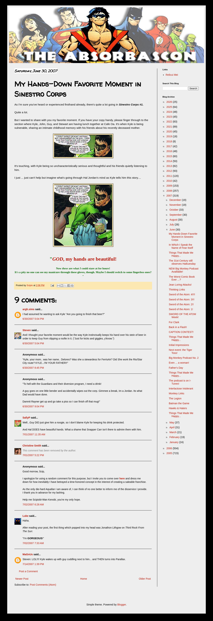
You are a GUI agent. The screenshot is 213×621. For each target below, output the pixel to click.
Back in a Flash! (178, 327)
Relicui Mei (172, 74)
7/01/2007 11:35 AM (34, 434)
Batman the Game (179, 403)
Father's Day (176, 367)
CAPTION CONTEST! (181, 332)
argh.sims (28, 309)
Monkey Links (176, 393)
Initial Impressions (179, 345)
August (173, 219)
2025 (169, 106)
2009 (169, 185)
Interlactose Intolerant (181, 388)
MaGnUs (28, 554)
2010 (169, 180)
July (172, 224)
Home (83, 578)
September (175, 214)
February (174, 437)
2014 (169, 161)
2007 (169, 195)
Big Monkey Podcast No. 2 (184, 357)
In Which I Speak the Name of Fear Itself (181, 246)
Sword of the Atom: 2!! (181, 304)
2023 (169, 116)
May (172, 422)
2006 (169, 448)
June (172, 229)
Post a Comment (28, 571)
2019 (169, 136)
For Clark (174, 322)
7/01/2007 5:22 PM (33, 455)
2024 (169, 111)
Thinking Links (177, 289)
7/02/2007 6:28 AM (33, 504)
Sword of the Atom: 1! (181, 309)
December (175, 200)
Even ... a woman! (179, 362)
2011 (169, 175)
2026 (169, 101)
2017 (169, 146)
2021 (169, 126)
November (175, 204)
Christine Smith (32, 445)
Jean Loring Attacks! (180, 284)
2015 (169, 156)
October (174, 209)
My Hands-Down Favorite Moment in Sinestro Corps (183, 236)
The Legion (175, 398)
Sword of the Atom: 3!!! (181, 299)
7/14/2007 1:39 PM (33, 564)
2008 (169, 190)
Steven (27, 330)
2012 (169, 170)
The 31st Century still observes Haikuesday (182, 262)
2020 (169, 131)
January (174, 442)
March (173, 432)
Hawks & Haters (178, 408)
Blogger (121, 604)
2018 (169, 141)
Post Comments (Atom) (43, 584)
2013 (169, 166)
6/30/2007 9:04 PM (33, 406)
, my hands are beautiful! (84, 259)
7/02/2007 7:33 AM (33, 543)
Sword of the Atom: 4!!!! (182, 294)
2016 (169, 151)
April (172, 427)
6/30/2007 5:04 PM (33, 318)
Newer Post (21, 578)
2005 (169, 453)
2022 (169, 121)
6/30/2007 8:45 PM (33, 367)
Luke (25, 515)
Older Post (145, 578)
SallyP (26, 417)
